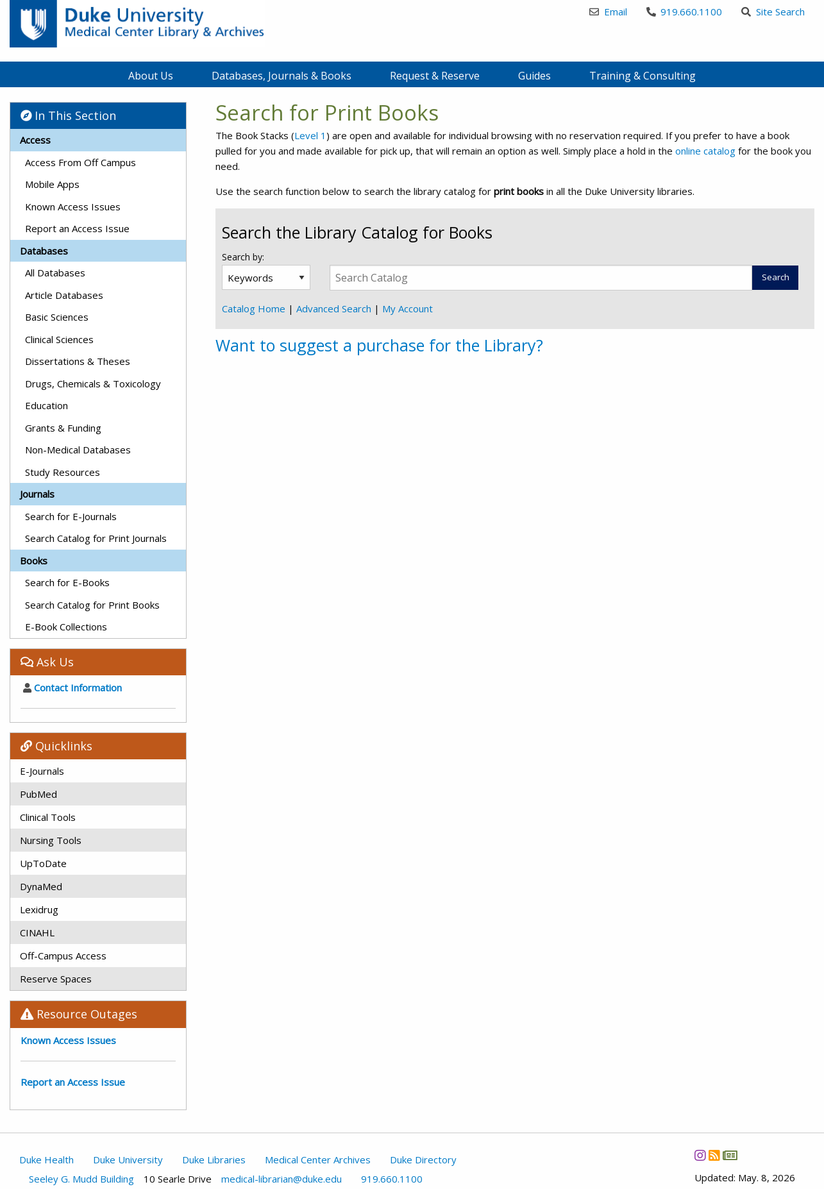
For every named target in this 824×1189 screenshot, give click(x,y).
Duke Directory (423, 1159)
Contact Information (72, 687)
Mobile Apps (52, 184)
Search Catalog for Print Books (92, 604)
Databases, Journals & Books (281, 76)
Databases (44, 250)
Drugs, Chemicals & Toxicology (93, 383)
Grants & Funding (63, 427)
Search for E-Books (67, 582)
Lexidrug (39, 909)
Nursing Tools (50, 840)
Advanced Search (333, 308)
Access (35, 139)
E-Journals (42, 770)
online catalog (705, 150)
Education (46, 405)
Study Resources (62, 472)
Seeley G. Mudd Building (81, 1179)
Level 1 (310, 135)
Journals (37, 493)
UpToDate (43, 863)
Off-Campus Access (63, 955)
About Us (150, 76)
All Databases (55, 272)
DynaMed (41, 886)
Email (608, 11)
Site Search (773, 11)
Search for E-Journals (71, 516)
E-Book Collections (66, 626)
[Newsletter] (730, 1155)
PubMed (38, 794)
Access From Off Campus (80, 162)
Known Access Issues (73, 206)
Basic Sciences (56, 316)
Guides (534, 76)
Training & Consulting (642, 76)
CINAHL (37, 932)
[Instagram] (699, 1155)
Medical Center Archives (318, 1159)
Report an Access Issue (77, 228)
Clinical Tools (48, 817)
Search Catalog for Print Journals (96, 538)
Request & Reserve (435, 76)
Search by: (244, 257)
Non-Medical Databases (78, 449)
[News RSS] (714, 1155)
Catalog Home (253, 308)
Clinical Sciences (59, 339)
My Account (407, 308)
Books (33, 560)
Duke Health (46, 1159)
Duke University (128, 1159)
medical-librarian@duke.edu (281, 1179)
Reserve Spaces (56, 978)
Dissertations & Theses (77, 361)
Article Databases (64, 295)
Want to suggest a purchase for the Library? (379, 345)
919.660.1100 (684, 11)
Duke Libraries (214, 1159)
